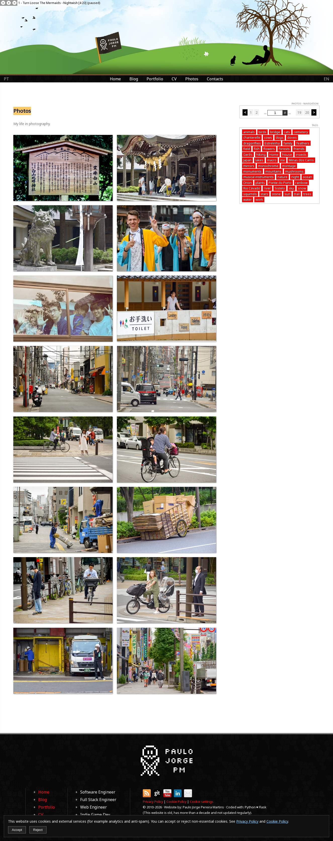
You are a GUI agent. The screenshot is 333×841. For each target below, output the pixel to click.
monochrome (268, 166)
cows (268, 137)
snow (302, 188)
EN (326, 79)
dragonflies (252, 143)
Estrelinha (272, 143)
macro (271, 160)
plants (260, 182)
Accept (17, 830)
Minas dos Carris (301, 160)
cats (287, 132)
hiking (261, 154)
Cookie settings (201, 801)
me (282, 160)
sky (291, 188)
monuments (252, 171)
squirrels (250, 194)
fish (257, 148)
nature (282, 177)
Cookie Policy (176, 801)
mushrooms (294, 171)
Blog (133, 79)
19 (299, 112)
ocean (307, 177)
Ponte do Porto (280, 182)
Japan (247, 160)
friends (299, 148)
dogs (279, 137)
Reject (38, 830)
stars (264, 194)
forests (284, 148)
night (295, 177)
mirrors (248, 166)
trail (297, 194)
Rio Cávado (251, 188)
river (267, 188)
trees (307, 194)
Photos (191, 79)
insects (301, 154)
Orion (247, 182)
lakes (259, 160)
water (247, 199)
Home (115, 79)
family (288, 143)
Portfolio (155, 79)
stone (276, 194)
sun (287, 194)
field (246, 148)
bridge (275, 132)
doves (292, 137)
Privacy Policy (153, 801)
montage (289, 166)
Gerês (248, 154)
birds (262, 132)
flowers (269, 148)
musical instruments (258, 177)
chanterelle (251, 137)
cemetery (301, 132)
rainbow (301, 182)
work (259, 199)
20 (307, 112)
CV (174, 79)
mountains (273, 171)
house (287, 154)
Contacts (215, 79)
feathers (302, 143)
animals (249, 132)
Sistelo (280, 188)
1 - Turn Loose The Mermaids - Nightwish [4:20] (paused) (59, 3)
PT (6, 79)
